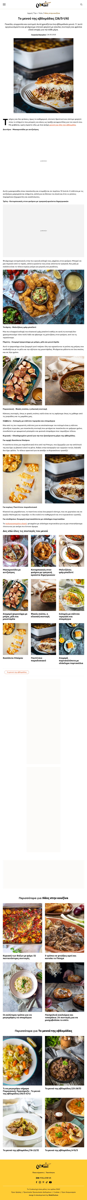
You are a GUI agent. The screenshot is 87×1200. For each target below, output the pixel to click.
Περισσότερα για (43, 898)
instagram (39, 1182)
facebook (36, 1182)
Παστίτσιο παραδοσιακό (38, 659)
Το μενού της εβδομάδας (17, 672)
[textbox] (22, 380)
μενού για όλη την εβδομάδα (62, 125)
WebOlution (53, 1195)
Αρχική (29, 13)
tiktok (46, 1182)
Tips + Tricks (38, 13)
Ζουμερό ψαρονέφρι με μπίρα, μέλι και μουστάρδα (15, 616)
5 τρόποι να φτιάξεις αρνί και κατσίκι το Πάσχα (60, 957)
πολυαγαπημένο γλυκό (16, 523)
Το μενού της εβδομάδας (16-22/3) (21, 1150)
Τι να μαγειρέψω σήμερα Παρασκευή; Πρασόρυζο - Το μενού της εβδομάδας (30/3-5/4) (21, 1091)
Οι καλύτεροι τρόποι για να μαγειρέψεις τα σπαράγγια (17, 1016)
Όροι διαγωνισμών (69, 1192)
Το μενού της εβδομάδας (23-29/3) (63, 1088)
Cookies (56, 1192)
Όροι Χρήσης (16, 1192)
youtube (50, 1182)
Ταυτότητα (50, 1172)
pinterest (43, 1182)
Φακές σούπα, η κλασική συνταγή (40, 615)
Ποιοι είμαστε (38, 1172)
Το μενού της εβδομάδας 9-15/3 (61, 1150)
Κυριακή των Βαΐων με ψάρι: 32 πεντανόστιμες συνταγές (19, 957)
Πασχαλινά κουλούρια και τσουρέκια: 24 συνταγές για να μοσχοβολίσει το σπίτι (61, 1017)
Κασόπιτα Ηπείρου (13, 658)
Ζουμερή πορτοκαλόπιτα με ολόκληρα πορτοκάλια (71, 660)
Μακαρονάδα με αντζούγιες (12, 571)
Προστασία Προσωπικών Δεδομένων (37, 1192)
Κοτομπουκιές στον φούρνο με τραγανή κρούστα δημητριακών (43, 572)
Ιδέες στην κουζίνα (52, 13)
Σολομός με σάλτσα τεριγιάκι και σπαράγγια (69, 616)
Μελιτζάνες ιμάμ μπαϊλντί (66, 571)
